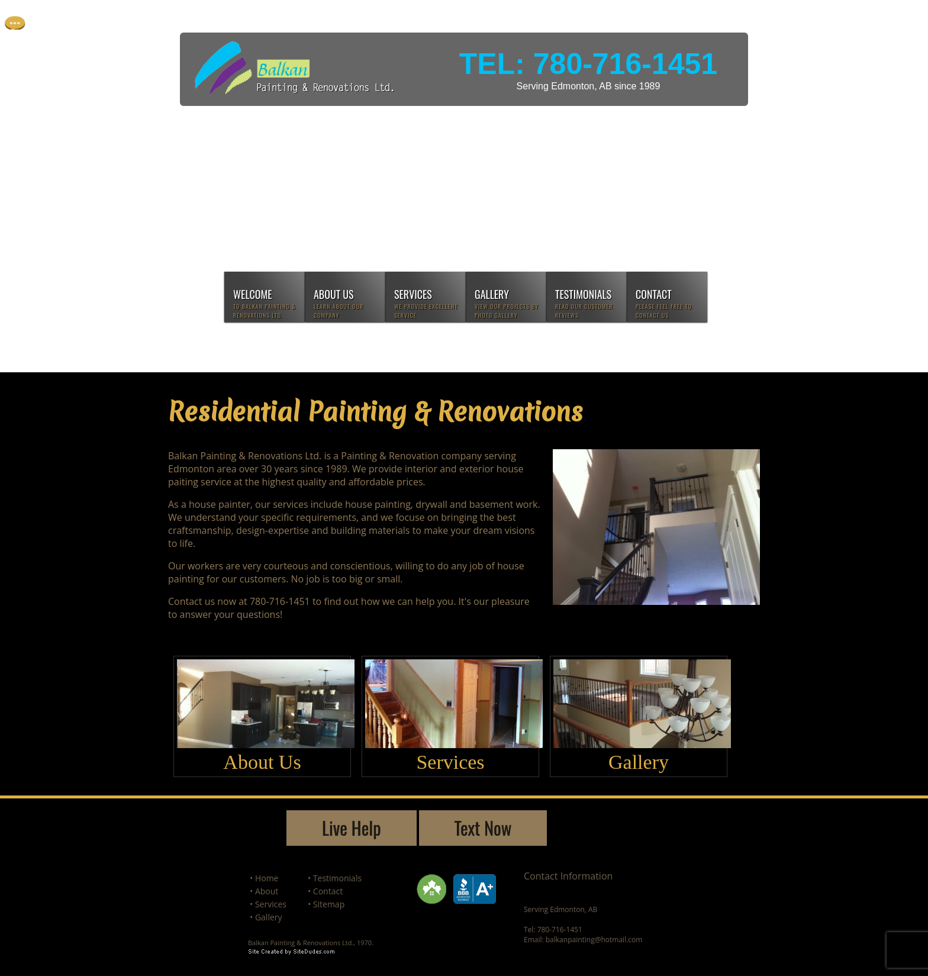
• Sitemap (326, 904)
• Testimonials (335, 878)
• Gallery (266, 917)
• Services (268, 904)
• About (264, 891)
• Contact (325, 891)
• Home (264, 878)
